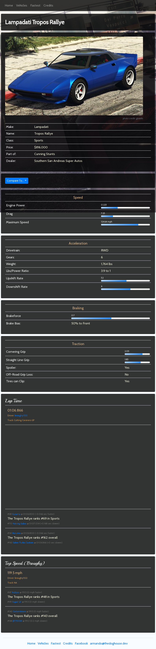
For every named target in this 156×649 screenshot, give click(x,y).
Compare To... (15, 180)
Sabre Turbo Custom (23, 542)
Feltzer (15, 592)
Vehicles (21, 5)
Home (9, 5)
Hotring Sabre (19, 523)
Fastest (35, 5)
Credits (48, 5)
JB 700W (17, 620)
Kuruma (16, 514)
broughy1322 (21, 415)
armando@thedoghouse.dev (109, 643)
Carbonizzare (19, 611)
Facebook (81, 643)
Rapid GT (16, 601)
